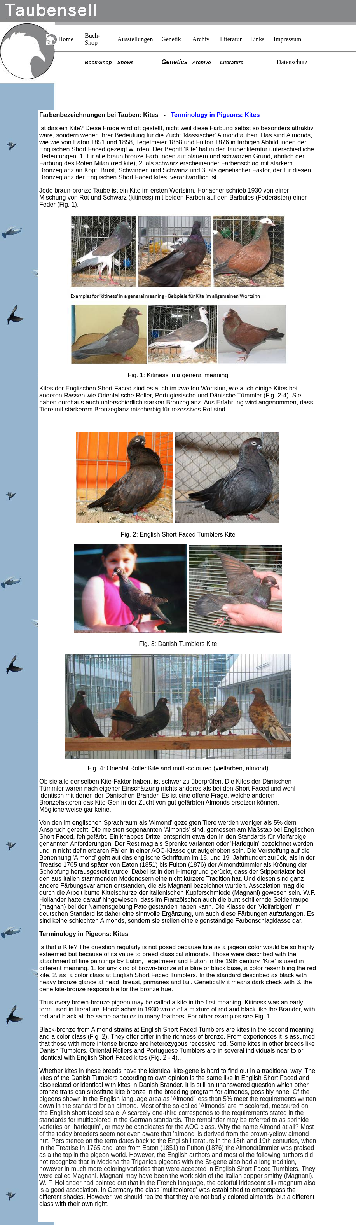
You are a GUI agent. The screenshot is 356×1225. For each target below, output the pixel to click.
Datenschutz (292, 62)
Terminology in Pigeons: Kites (83, 934)
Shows (125, 62)
